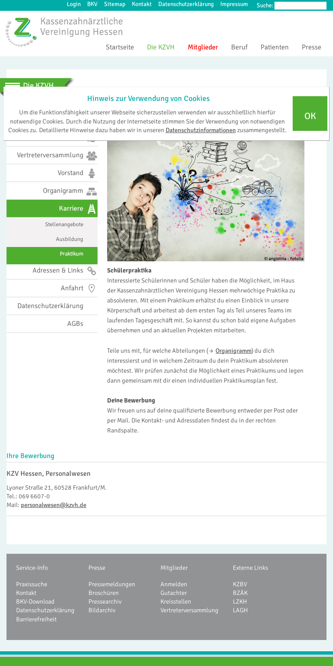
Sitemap (114, 4)
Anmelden (173, 584)
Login (74, 4)
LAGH (240, 610)
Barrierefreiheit (36, 619)
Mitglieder (203, 47)
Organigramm (233, 350)
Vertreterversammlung (189, 610)
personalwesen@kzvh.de (53, 505)
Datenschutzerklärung (186, 4)
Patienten (275, 47)
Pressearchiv (104, 601)
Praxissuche (31, 584)
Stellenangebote (64, 224)
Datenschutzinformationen (201, 130)
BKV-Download (35, 601)
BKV (92, 4)
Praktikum (71, 253)
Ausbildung (69, 239)
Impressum (234, 4)
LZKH (240, 601)
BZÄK (240, 593)
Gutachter (173, 593)
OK (310, 116)
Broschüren (103, 593)
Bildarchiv (101, 610)
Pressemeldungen (111, 584)
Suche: (265, 5)
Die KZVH (161, 47)
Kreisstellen (175, 601)
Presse (311, 47)
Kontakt (142, 4)
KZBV (240, 584)
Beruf (239, 47)
